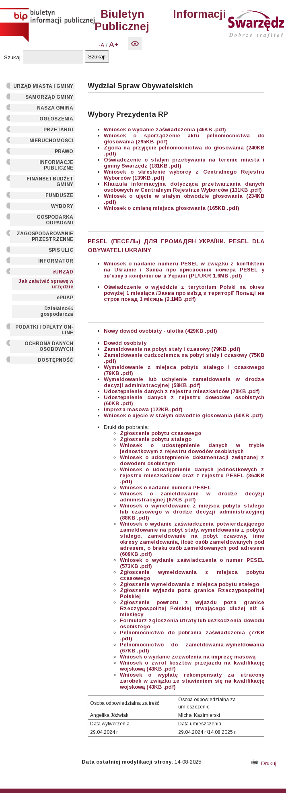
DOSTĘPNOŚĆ (55, 360)
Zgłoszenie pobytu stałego (155, 439)
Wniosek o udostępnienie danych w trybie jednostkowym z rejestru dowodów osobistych (192, 448)
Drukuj (263, 763)
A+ (114, 44)
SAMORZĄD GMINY (49, 97)
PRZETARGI (58, 130)
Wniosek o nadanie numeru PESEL (165, 487)
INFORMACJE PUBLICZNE (56, 165)
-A (101, 45)
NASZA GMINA (55, 108)
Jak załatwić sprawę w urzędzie (46, 284)
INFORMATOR (55, 261)
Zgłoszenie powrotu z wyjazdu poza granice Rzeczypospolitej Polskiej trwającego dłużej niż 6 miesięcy (192, 608)
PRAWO (64, 151)
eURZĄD (62, 272)
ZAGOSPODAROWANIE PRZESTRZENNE (44, 236)
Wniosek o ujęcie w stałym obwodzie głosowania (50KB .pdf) (183, 415)
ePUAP (65, 297)
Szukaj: (13, 57)
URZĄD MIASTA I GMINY (43, 86)
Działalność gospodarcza (56, 311)
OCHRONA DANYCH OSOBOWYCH (49, 346)
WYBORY (62, 206)
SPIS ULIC (61, 250)
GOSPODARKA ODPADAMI (55, 220)
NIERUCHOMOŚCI (51, 140)
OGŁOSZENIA (56, 119)
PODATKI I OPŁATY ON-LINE (44, 329)
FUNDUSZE (59, 195)
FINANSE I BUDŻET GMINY (50, 181)
